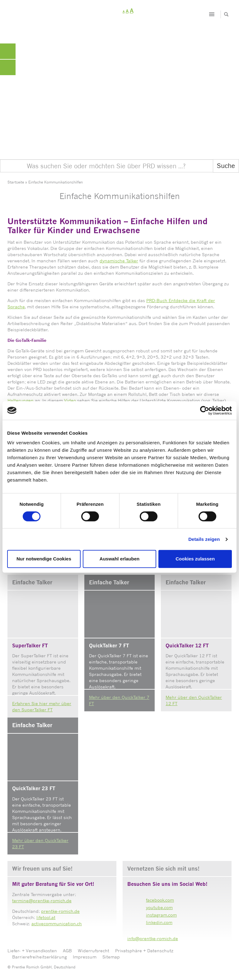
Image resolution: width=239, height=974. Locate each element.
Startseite (15, 182)
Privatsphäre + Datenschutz (144, 950)
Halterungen (20, 400)
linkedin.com (159, 922)
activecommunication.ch (56, 923)
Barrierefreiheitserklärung (39, 956)
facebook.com (160, 900)
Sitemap (111, 956)
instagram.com (161, 914)
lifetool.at (45, 917)
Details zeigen (204, 539)
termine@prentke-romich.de (42, 900)
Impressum (84, 956)
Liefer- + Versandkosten (32, 950)
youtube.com (159, 907)
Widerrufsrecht (93, 950)
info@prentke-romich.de (152, 938)
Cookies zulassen (195, 558)
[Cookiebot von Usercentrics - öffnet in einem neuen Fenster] (204, 410)
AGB (67, 950)
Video (70, 400)
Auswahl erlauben (119, 558)
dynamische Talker (119, 260)
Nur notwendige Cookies (43, 558)
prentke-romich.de (60, 911)
